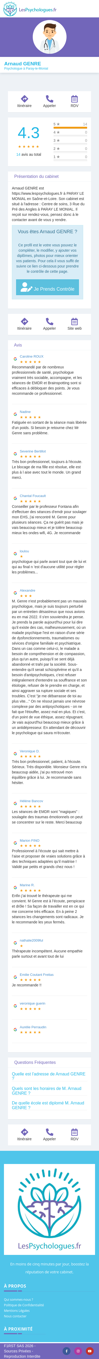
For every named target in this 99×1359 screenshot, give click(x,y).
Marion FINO (29, 840)
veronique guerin (32, 1003)
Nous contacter (15, 1316)
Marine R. (27, 885)
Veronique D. (30, 751)
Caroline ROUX (32, 356)
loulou (24, 551)
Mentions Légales (17, 1310)
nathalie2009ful (31, 940)
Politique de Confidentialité (24, 1305)
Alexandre (27, 590)
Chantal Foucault (33, 496)
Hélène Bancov (31, 801)
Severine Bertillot (33, 451)
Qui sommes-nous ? (18, 1299)
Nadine (25, 412)
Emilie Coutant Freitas (37, 975)
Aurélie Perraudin (33, 1027)
